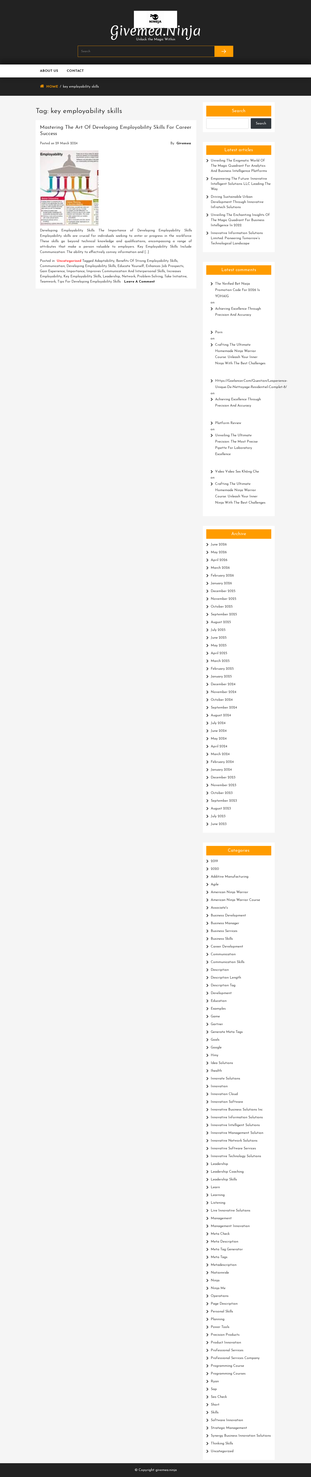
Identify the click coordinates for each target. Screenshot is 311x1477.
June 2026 (219, 544)
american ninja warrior (229, 892)
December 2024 (223, 684)
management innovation (230, 1226)
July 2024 (218, 723)
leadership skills (224, 1179)
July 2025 (218, 630)
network (128, 276)
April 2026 (219, 560)
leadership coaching (227, 1172)
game (215, 1016)
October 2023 (222, 793)
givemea (183, 143)
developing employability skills (91, 266)
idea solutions (222, 1063)
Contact (75, 71)
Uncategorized (69, 261)
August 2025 (221, 622)
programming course (227, 1366)
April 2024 (219, 746)
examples (218, 1008)
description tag (223, 985)
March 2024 (220, 754)
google (216, 1047)
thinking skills (222, 1443)
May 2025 (219, 645)
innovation (219, 1086)
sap (214, 1389)
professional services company (235, 1358)
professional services (227, 1350)
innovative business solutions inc (237, 1109)
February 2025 (222, 669)
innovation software (227, 1102)
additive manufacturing (229, 876)
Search (239, 111)
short (215, 1404)
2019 (214, 861)
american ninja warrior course (235, 900)
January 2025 (221, 676)
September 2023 (224, 801)
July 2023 (218, 816)
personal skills (222, 1311)
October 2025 (222, 606)
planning (217, 1319)
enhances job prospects (164, 266)
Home (52, 86)
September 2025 (224, 614)
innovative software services (233, 1148)
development (221, 993)
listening (218, 1203)
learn (215, 1187)
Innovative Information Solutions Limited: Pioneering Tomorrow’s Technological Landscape (237, 238)
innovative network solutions (234, 1140)
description (220, 970)
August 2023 (221, 808)
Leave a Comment (139, 281)
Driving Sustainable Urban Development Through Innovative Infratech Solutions (237, 202)
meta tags (219, 1257)
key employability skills (82, 276)
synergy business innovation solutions (241, 1436)
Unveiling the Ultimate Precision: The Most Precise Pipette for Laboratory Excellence (236, 445)
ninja (215, 1280)
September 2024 (224, 707)
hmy (214, 1055)
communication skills (227, 962)
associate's (219, 908)
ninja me (218, 1288)
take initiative (175, 276)
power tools (220, 1327)
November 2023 (223, 785)
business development (228, 915)
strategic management (229, 1428)
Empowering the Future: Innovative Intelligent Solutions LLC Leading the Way (241, 184)
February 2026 (222, 575)
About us (49, 71)
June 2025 (219, 638)
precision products (225, 1335)
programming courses (228, 1373)
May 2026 (219, 552)
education (219, 1001)
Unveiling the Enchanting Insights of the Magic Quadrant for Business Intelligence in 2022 (240, 220)
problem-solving (150, 276)
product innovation (226, 1342)
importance (76, 271)
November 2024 (223, 692)
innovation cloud (224, 1094)
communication (52, 266)
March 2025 (220, 661)
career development (227, 946)
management (221, 1218)
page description (224, 1304)
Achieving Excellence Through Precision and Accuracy (238, 312)
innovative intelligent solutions (235, 1125)
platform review (228, 423)
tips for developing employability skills (89, 281)
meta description (224, 1241)
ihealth (216, 1071)
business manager (225, 923)
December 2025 (223, 591)
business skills (222, 939)
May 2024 (219, 738)
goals (215, 1040)
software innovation (227, 1420)
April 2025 (219, 653)
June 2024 (219, 731)
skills (215, 1412)
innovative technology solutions (236, 1156)
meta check (220, 1234)
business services (224, 931)
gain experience (52, 271)
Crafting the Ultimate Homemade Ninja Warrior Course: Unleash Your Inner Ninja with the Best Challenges (240, 354)
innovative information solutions (237, 1117)
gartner (217, 1024)
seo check (219, 1397)
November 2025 (223, 599)
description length (226, 977)
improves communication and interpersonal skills (125, 271)
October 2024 (222, 700)
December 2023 (223, 777)
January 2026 (221, 583)
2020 (215, 869)
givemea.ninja (155, 30)
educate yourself (130, 266)
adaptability (104, 261)
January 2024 (221, 769)
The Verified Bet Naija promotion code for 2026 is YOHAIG (237, 290)
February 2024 (222, 762)
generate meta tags (227, 1032)
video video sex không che (237, 471)
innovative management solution (237, 1133)
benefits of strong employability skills (147, 261)
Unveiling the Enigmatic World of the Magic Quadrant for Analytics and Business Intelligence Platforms (239, 166)
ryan (215, 1381)
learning (218, 1195)
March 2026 (220, 568)
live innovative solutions (230, 1210)
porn (218, 332)
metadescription (223, 1265)
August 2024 (221, 715)
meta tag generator (227, 1249)
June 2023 (219, 824)
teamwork (48, 281)
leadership (111, 276)
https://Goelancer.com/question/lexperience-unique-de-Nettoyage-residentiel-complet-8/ (241, 384)
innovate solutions (225, 1078)
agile (215, 884)
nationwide (220, 1272)
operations (219, 1296)
